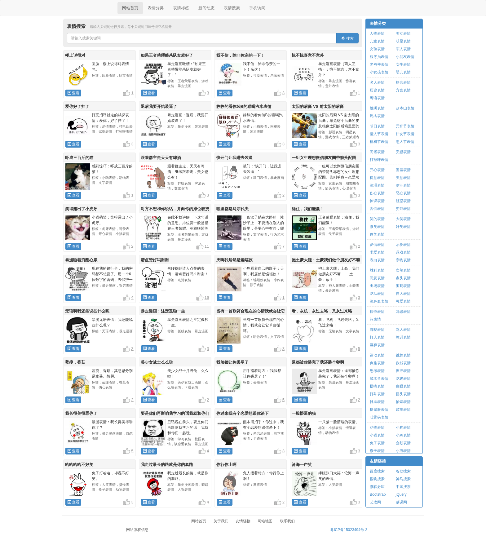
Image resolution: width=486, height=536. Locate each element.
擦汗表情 (403, 371)
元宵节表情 (405, 126)
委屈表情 (403, 208)
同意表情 (377, 278)
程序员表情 (379, 57)
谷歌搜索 (403, 471)
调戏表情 (403, 252)
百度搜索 (377, 471)
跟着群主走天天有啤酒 (161, 157)
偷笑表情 (377, 234)
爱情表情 (377, 244)
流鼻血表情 (379, 301)
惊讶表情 (377, 201)
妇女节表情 (405, 134)
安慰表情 (403, 152)
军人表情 (403, 49)
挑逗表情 (377, 402)
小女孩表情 (379, 72)
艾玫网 (375, 502)
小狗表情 (403, 427)
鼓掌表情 (403, 409)
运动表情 (377, 355)
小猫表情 (377, 435)
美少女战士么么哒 (157, 362)
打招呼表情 (379, 159)
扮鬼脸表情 (379, 409)
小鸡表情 (403, 435)
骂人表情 (403, 329)
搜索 (347, 38)
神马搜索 (403, 479)
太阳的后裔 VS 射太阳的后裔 (318, 106)
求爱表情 (377, 252)
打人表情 (377, 337)
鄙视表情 (377, 329)
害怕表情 (377, 208)
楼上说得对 (75, 55)
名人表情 (377, 82)
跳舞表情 (403, 355)
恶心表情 (403, 193)
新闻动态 (206, 8)
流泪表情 (377, 185)
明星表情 (403, 41)
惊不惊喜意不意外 (308, 55)
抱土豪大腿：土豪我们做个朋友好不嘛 (326, 260)
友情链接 (378, 461)
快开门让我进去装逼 (234, 157)
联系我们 (287, 521)
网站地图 (265, 521)
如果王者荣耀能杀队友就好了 (167, 55)
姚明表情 (377, 108)
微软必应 (377, 487)
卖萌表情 (403, 270)
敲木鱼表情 (379, 378)
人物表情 (377, 33)
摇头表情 (403, 394)
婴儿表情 (403, 72)
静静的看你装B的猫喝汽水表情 (244, 106)
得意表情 (377, 177)
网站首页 (130, 8)
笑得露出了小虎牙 (81, 208)
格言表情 (403, 82)
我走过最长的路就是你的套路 (167, 464)
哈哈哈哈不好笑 (79, 464)
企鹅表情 (403, 443)
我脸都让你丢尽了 (232, 362)
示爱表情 (403, 244)
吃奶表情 (403, 378)
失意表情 (403, 177)
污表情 (375, 319)
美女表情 (403, 33)
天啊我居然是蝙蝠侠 (234, 260)
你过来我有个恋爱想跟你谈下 (242, 413)
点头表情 (403, 278)
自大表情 (403, 293)
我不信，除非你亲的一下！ (240, 55)
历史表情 (377, 90)
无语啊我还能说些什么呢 (87, 311)
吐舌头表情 (379, 417)
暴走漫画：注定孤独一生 (163, 311)
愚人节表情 (405, 142)
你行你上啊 (226, 464)
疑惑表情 (403, 201)
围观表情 (403, 286)
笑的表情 (377, 219)
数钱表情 (403, 363)
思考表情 (377, 371)
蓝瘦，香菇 (75, 362)
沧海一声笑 (302, 464)
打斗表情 (377, 394)
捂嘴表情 (377, 386)
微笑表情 (377, 226)
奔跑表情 (377, 363)
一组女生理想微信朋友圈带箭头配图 (324, 157)
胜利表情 (377, 270)
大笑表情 (403, 219)
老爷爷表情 (379, 64)
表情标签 (181, 8)
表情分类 (156, 8)
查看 (73, 93)
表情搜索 (232, 8)
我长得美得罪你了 (81, 413)
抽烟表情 (403, 402)
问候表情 (377, 152)
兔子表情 (377, 443)
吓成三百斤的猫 (79, 157)
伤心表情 (377, 193)
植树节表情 (379, 142)
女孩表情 (377, 49)
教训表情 (403, 337)
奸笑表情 (403, 226)
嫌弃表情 (377, 345)
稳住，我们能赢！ (308, 208)
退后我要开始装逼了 (159, 106)
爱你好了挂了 (77, 106)
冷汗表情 (403, 185)
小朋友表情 (405, 57)
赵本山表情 (405, 108)
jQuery (401, 494)
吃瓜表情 (377, 293)
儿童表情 (377, 41)
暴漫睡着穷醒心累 (81, 260)
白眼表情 (403, 386)
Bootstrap (378, 494)
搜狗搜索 (377, 479)
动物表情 (377, 427)
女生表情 (403, 64)
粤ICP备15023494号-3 (348, 530)
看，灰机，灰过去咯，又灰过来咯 (322, 311)
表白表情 (377, 260)
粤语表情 (377, 98)
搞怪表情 (377, 311)
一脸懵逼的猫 (304, 413)
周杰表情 (377, 116)
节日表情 (377, 126)
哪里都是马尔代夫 (232, 208)
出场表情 (377, 286)
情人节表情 (379, 134)
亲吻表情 (403, 260)
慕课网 (401, 502)
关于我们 (221, 521)
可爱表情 (403, 301)
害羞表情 (403, 170)
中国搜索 (403, 487)
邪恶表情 (403, 311)
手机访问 (257, 8)
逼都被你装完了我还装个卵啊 (318, 362)
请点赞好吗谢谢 (155, 260)
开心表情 (377, 170)
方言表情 (403, 90)
